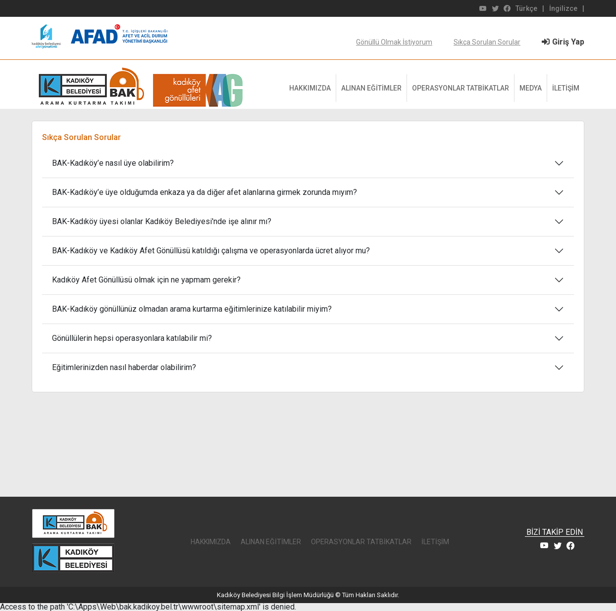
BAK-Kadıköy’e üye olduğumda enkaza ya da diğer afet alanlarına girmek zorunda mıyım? (204, 192)
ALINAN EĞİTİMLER (371, 88)
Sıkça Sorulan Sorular (487, 42)
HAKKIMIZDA (310, 88)
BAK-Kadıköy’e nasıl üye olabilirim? (113, 163)
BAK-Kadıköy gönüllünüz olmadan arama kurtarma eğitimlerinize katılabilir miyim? (192, 309)
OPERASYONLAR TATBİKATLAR (460, 88)
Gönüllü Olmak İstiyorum (394, 42)
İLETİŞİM (565, 88)
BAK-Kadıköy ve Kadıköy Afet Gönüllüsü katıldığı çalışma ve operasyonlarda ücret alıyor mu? (211, 250)
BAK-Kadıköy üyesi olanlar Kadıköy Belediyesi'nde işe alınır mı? (161, 221)
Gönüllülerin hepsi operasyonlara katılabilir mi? (132, 338)
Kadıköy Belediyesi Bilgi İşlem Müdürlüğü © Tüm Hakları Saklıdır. (308, 595)
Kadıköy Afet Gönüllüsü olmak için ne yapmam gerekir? (146, 279)
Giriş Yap (563, 42)
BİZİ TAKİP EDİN (554, 532)
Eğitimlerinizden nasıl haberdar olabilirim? (124, 367)
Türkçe (526, 8)
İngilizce (563, 8)
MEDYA (530, 88)
